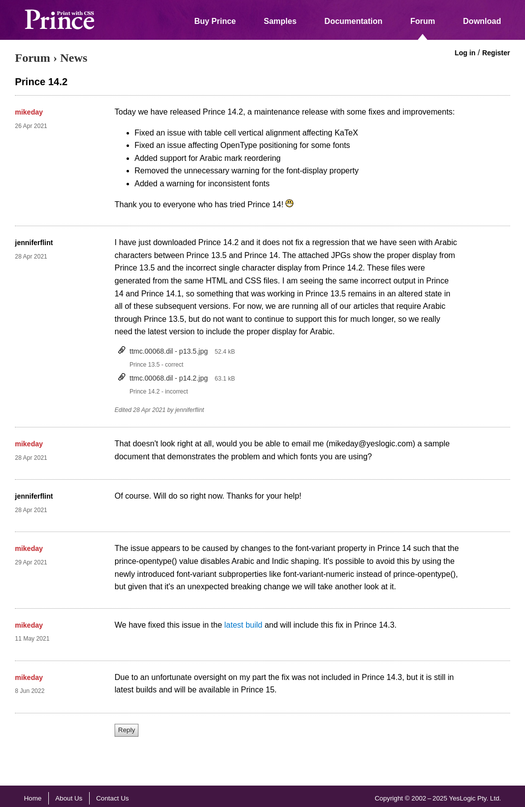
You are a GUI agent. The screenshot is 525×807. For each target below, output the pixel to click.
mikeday (29, 112)
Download (482, 21)
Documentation (353, 21)
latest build (243, 625)
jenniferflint (34, 243)
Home (32, 798)
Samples (280, 21)
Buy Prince (215, 21)
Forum (422, 21)
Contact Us (112, 798)
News (74, 57)
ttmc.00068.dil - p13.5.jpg (169, 351)
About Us (69, 798)
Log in (465, 53)
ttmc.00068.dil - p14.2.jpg (169, 378)
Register (496, 53)
